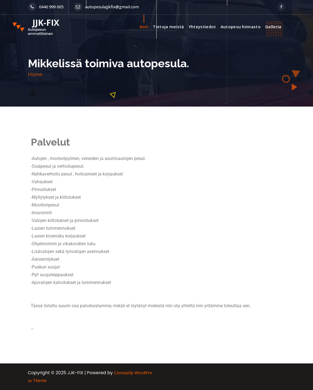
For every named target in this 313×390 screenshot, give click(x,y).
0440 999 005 (45, 6)
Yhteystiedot (202, 26)
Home (35, 74)
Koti (144, 26)
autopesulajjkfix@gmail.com (106, 6)
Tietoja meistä (168, 26)
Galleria (273, 26)
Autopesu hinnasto (241, 26)
